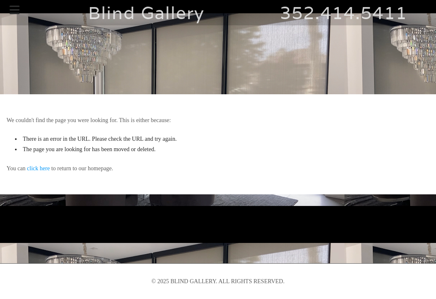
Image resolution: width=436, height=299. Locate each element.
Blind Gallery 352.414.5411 (218, 12)
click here (38, 168)
